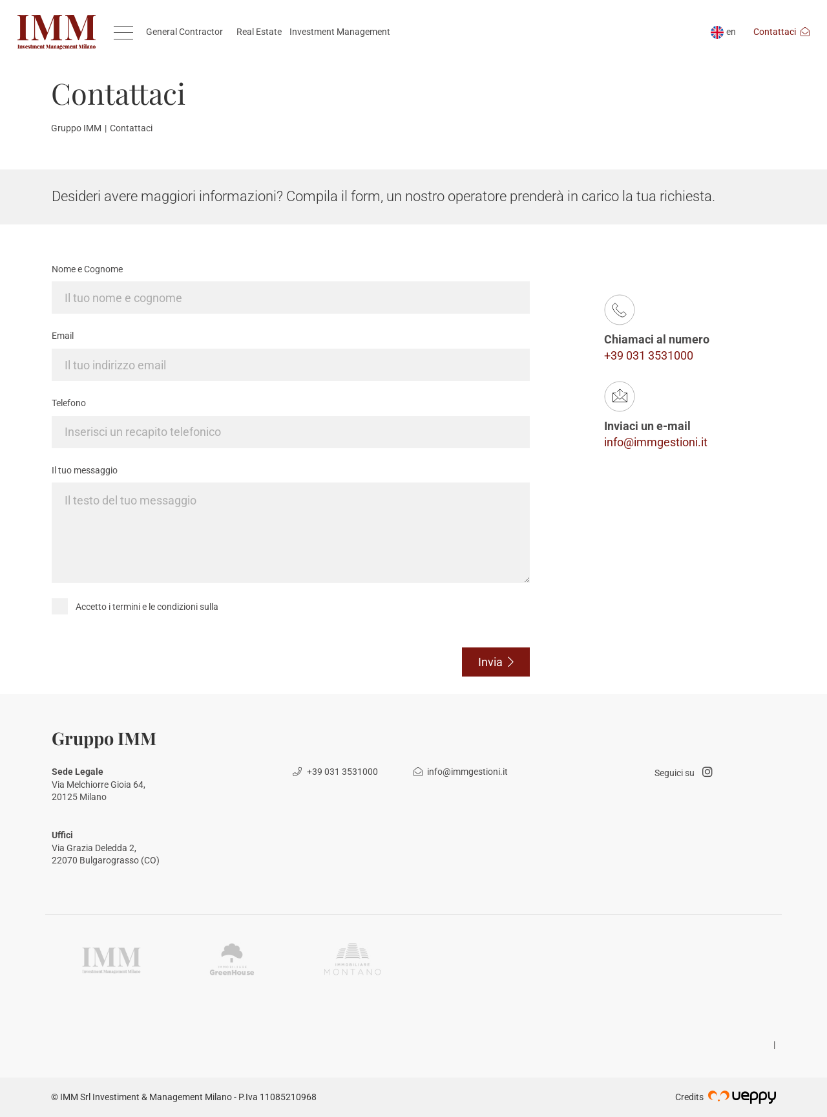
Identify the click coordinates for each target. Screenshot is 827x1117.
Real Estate (259, 32)
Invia (496, 662)
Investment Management (339, 32)
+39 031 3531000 (648, 355)
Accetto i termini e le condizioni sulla (147, 607)
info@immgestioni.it (655, 442)
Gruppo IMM (76, 128)
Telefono (69, 403)
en (723, 32)
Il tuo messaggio (85, 470)
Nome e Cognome (87, 269)
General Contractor (184, 32)
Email (63, 336)
